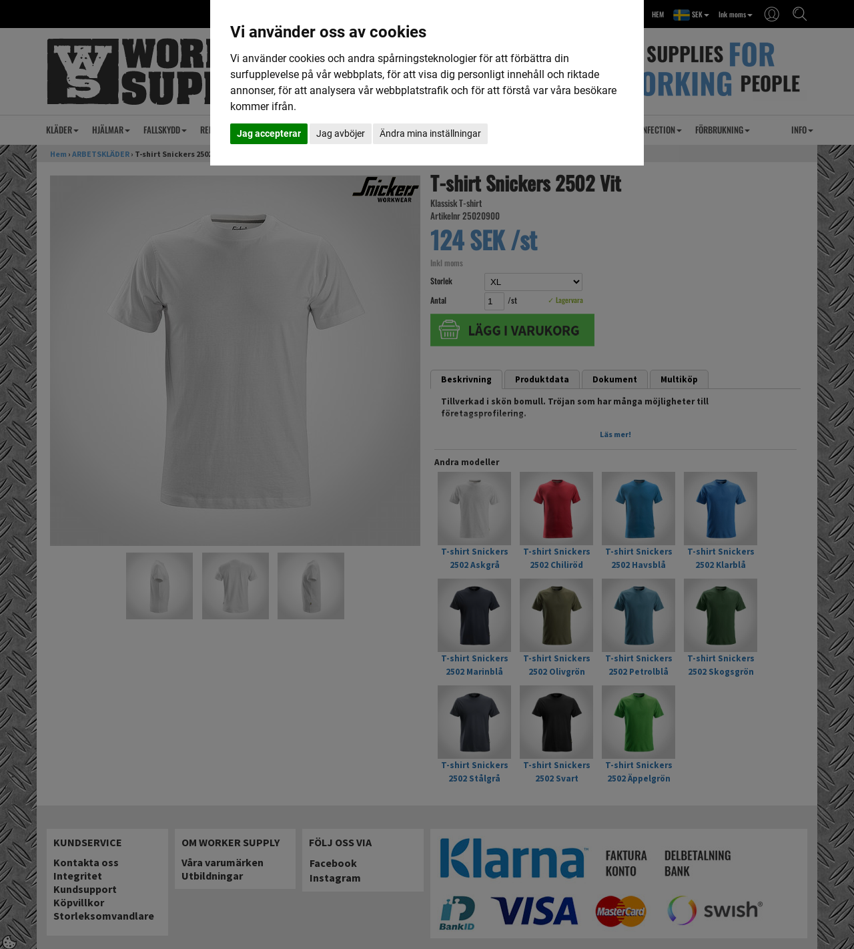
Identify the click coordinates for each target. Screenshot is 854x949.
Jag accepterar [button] (269, 133)
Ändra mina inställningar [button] (430, 133)
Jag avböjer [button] (340, 133)
